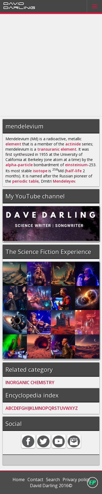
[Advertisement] (51, 65)
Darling (19, 7)
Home (19, 480)
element (13, 144)
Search (53, 480)
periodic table (25, 181)
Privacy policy (76, 480)
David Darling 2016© (51, 486)
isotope (40, 170)
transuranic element (56, 149)
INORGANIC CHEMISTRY (29, 382)
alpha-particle (19, 164)
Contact (35, 480)
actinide (73, 144)
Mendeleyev (64, 181)
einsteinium (76, 164)
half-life (74, 170)
